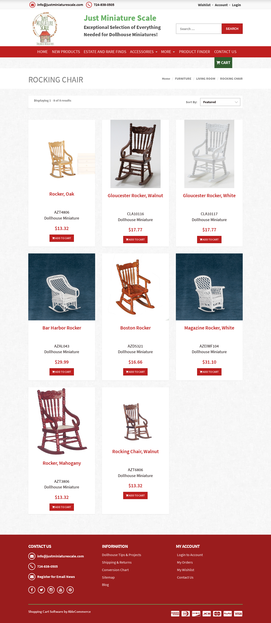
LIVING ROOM (205, 79)
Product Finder (194, 51)
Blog (105, 584)
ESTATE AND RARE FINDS (105, 51)
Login (236, 5)
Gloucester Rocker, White (209, 195)
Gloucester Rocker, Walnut (135, 195)
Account (221, 5)
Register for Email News (56, 576)
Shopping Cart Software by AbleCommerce (59, 611)
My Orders (185, 562)
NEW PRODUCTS (66, 51)
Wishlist (204, 5)
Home (42, 51)
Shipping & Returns (117, 562)
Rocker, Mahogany (62, 463)
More (168, 51)
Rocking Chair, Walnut (135, 451)
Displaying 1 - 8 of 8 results (52, 100)
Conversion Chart (115, 569)
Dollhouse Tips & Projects (121, 554)
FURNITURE (183, 79)
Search (232, 28)
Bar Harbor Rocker (61, 327)
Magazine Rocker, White (209, 327)
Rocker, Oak (61, 194)
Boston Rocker (135, 327)
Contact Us (225, 51)
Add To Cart (61, 238)
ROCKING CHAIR (231, 79)
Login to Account (190, 554)
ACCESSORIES (143, 51)
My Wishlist (185, 569)
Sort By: (191, 102)
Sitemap (108, 577)
